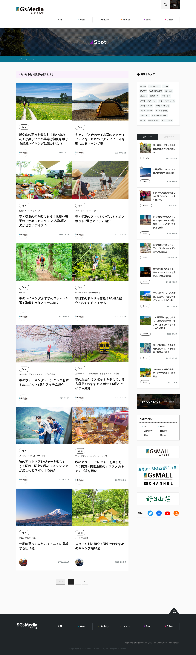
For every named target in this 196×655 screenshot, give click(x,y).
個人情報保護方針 (160, 643)
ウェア (143, 120)
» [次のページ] (84, 582)
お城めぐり (154, 96)
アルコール (144, 116)
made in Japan (154, 86)
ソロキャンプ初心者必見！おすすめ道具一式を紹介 (164, 384)
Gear (81, 19)
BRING (143, 86)
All (59, 19)
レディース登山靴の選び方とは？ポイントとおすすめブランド (164, 197)
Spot (147, 19)
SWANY (143, 91)
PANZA (166, 86)
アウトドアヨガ (146, 106)
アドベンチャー (146, 111)
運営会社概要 (174, 643)
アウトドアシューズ (167, 101)
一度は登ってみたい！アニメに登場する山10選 (164, 173)
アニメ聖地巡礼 (161, 111)
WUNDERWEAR (156, 91)
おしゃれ (168, 91)
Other (169, 19)
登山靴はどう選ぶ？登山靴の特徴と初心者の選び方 (164, 148)
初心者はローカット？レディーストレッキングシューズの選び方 (164, 249)
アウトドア (166, 96)
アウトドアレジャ (162, 106)
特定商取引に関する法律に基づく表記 (138, 643)
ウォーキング (153, 120)
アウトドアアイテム (148, 101)
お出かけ (143, 96)
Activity (103, 19)
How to (125, 19)
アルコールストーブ (160, 116)
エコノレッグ (167, 120)
